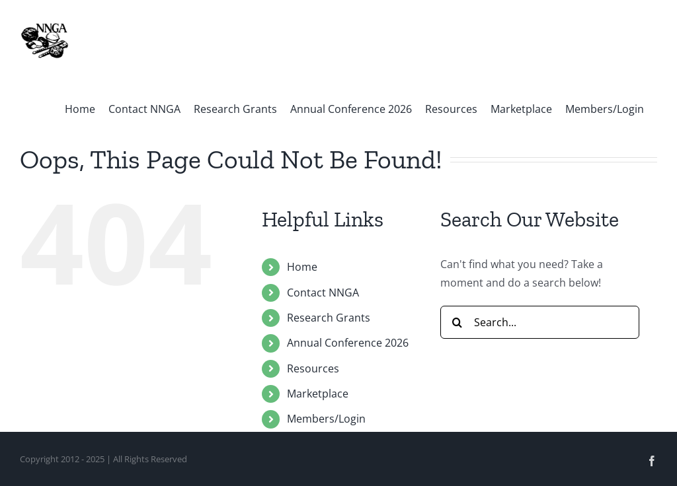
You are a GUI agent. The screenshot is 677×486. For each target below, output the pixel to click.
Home (302, 267)
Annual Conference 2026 (348, 342)
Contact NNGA (323, 292)
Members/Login (326, 418)
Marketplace (317, 393)
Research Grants (328, 317)
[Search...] (539, 322)
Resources (313, 368)
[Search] (456, 322)
